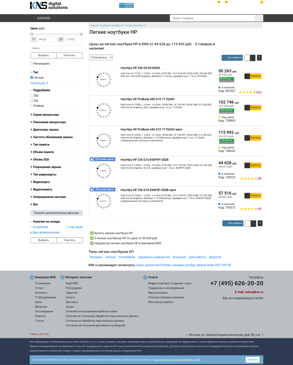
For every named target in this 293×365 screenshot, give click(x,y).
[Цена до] (73, 39)
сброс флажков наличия (46, 232)
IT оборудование (45, 297)
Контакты (41, 292)
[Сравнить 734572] (252, 203)
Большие (179, 257)
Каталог (41, 18)
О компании (42, 283)
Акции (70, 306)
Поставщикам (44, 311)
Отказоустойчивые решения (166, 297)
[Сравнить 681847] (252, 86)
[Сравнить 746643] (252, 149)
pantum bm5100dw (158, 265)
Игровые (96, 257)
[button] (247, 58)
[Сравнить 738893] (252, 119)
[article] (232, 58)
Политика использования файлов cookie (91, 311)
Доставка (72, 302)
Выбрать (43, 55)
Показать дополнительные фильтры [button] (56, 212)
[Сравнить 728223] (252, 173)
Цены (38, 302)
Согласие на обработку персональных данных (95, 320)
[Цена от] (46, 39)
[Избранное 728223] (258, 172)
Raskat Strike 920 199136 (214, 265)
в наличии (41, 227)
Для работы (197, 257)
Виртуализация (158, 292)
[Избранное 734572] (258, 203)
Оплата (70, 297)
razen (140, 265)
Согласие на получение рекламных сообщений (95, 325)
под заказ (76, 227)
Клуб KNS (72, 283)
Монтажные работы (161, 302)
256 (36, 100)
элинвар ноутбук (184, 265)
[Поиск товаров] (212, 18)
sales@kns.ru (254, 292)
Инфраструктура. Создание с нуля (169, 283)
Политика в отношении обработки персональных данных (102, 316)
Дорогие (215, 257)
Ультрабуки (127, 257)
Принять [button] (252, 359)
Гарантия (71, 292)
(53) (249, 92)
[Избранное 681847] (258, 86)
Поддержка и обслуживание (166, 288)
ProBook (39, 105)
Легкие (37, 77)
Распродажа (42, 63)
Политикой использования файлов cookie (176, 359)
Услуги (39, 288)
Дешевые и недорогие (154, 257)
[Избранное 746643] (258, 149)
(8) (250, 178)
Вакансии (41, 306)
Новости (40, 316)
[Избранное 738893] (258, 119)
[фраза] (56, 48)
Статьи (39, 320)
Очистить (69, 55)
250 (36, 95)
